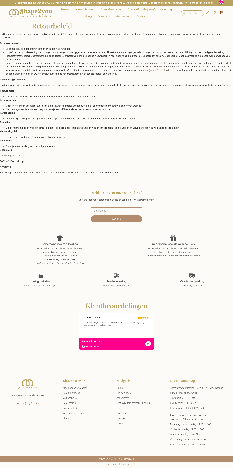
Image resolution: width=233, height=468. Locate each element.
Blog (88, 16)
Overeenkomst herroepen (117, 464)
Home (65, 9)
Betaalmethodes (71, 393)
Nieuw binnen (85, 9)
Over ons (104, 16)
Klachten (67, 418)
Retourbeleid (69, 403)
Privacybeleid (70, 408)
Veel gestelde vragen (73, 413)
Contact (142, 16)
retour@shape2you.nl (154, 70)
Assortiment (111, 9)
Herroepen (123, 16)
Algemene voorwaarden (75, 387)
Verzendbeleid (70, 398)
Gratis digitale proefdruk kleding (149, 9)
